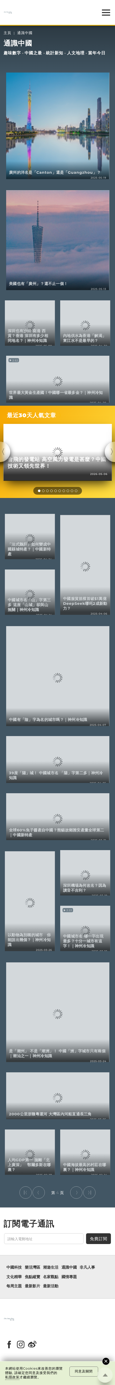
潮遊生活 (50, 1267)
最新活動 (50, 1286)
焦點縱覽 (32, 1277)
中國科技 (14, 1267)
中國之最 (33, 52)
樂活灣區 (32, 1267)
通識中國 (25, 33)
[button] (39, 491)
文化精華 (14, 1277)
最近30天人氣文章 (31, 415)
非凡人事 (87, 1267)
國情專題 (69, 1277)
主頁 (7, 33)
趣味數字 (12, 52)
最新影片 (32, 1286)
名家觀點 (50, 1277)
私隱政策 (12, 1377)
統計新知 (54, 52)
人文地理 (76, 52)
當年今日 (97, 52)
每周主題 (14, 1286)
